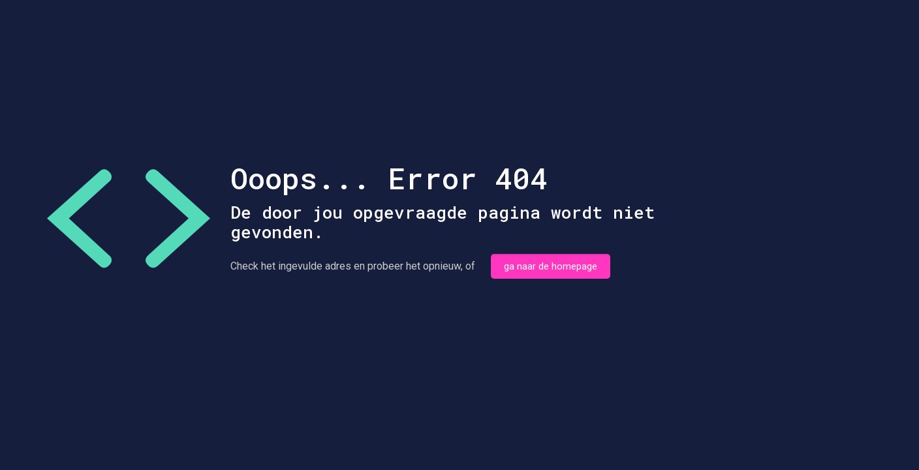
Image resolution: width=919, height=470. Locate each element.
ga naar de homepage (550, 266)
